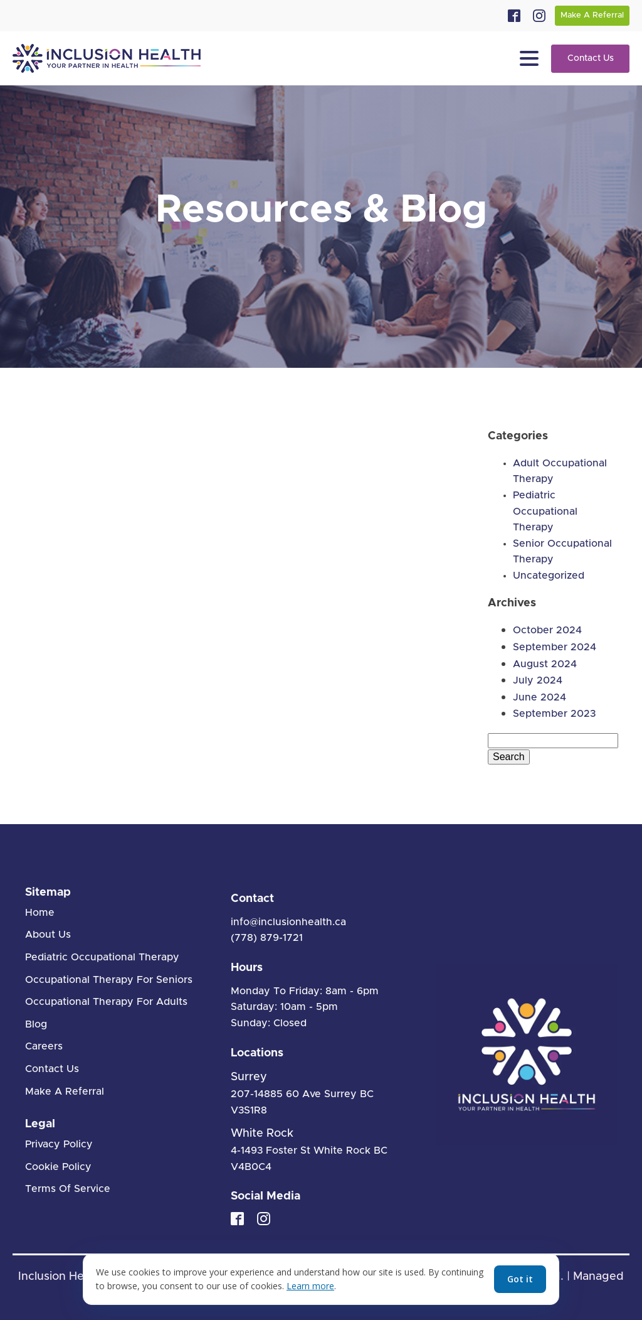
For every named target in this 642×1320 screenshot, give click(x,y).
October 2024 (547, 630)
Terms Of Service (67, 1189)
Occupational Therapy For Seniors (108, 980)
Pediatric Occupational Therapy (545, 511)
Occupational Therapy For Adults (106, 1002)
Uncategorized (548, 576)
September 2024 (554, 647)
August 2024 (545, 664)
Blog (36, 1024)
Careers (44, 1046)
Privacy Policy (59, 1144)
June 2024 (539, 697)
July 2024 (537, 680)
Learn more (310, 1286)
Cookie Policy (58, 1167)
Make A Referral (592, 15)
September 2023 (554, 714)
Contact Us (590, 58)
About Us (48, 935)
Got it (520, 1279)
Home (40, 913)
